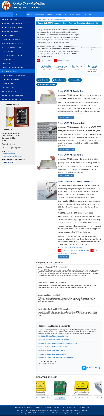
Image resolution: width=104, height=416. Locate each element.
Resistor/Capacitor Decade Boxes (13, 75)
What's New (39, 14)
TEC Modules (42, 410)
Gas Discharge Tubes (9, 91)
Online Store (29, 14)
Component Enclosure (92, 67)
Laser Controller (54, 410)
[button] (7, 117)
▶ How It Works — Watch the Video (70, 247)
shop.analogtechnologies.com (12, 156)
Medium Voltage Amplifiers (11, 39)
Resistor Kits (46, 66)
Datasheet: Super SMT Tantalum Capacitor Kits (55, 358)
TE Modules (6, 59)
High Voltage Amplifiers (10, 31)
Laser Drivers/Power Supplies (12, 47)
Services (58, 14)
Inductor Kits (77, 66)
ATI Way (88, 14)
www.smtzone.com (8, 154)
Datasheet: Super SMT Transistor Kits (52, 354)
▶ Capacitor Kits (59, 80)
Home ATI (18, 407)
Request (56, 407)
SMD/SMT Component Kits (60, 19)
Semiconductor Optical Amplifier (13, 43)
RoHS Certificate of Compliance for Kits (53, 336)
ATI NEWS (47, 407)
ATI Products (28, 407)
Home (10, 14)
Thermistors (6, 63)
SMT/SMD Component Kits (11, 71)
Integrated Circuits (8, 87)
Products (19, 14)
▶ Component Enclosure (46, 84)
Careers (78, 14)
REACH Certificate (61, 60)
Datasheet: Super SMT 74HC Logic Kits (52, 350)
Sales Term (72, 407)
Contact (64, 407)
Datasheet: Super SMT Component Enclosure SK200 (57, 343)
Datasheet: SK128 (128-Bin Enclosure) (75, 250)
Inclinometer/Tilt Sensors (10, 79)
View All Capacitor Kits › (67, 149)
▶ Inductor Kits (75, 80)
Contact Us (49, 14)
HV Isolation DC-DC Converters (12, 27)
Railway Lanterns (7, 83)
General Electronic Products (11, 99)
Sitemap (84, 410)
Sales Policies (68, 14)
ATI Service (38, 407)
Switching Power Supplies (10, 19)
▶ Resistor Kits (43, 80)
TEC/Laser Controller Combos (12, 55)
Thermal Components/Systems (12, 67)
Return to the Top (90, 368)
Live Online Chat (84, 407)
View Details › (64, 257)
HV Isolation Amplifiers (9, 35)
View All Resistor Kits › (66, 117)
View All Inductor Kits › (66, 176)
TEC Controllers (7, 51)
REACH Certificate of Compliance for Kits (53, 340)
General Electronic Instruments (12, 95)
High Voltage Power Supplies (12, 23)
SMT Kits (20, 410)
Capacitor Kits (61, 66)
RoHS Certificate (44, 60)
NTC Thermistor (30, 410)
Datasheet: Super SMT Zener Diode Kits (53, 347)
